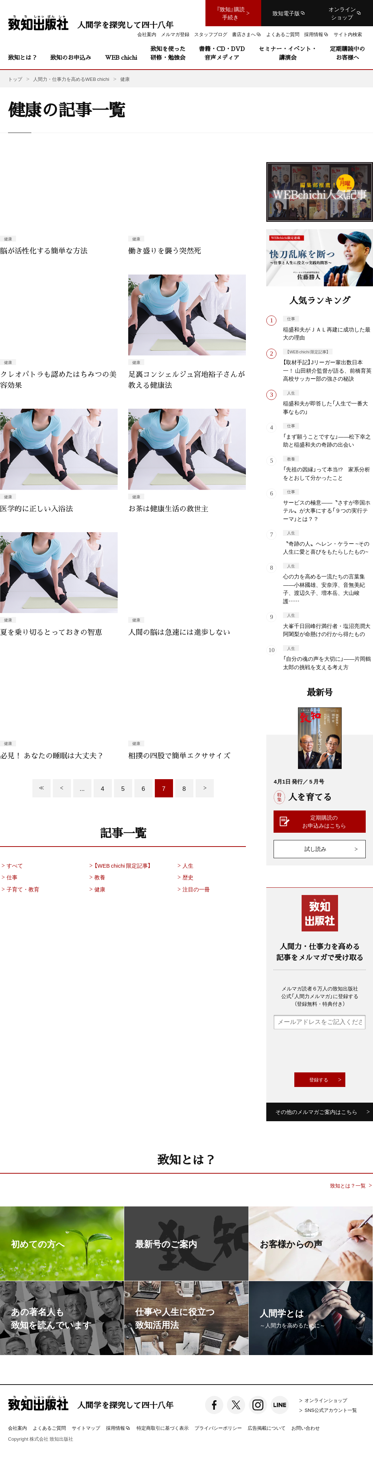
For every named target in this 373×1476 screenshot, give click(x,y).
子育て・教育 (19, 889)
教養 (96, 877)
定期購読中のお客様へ (347, 53)
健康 (96, 889)
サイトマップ (86, 1427)
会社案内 (17, 1427)
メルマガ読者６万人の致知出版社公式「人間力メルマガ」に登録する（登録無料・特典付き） (319, 996)
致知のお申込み (70, 57)
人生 (184, 865)
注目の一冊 (193, 889)
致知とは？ (22, 57)
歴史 (184, 877)
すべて (11, 865)
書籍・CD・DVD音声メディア (222, 53)
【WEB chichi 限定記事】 (119, 865)
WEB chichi (121, 57)
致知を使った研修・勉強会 (167, 53)
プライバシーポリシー (218, 1427)
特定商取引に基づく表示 (163, 1427)
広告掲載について (267, 1427)
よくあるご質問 (49, 1427)
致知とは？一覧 (348, 1185)
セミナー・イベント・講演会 (288, 53)
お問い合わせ (305, 1427)
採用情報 (118, 1428)
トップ (15, 78)
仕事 (8, 877)
